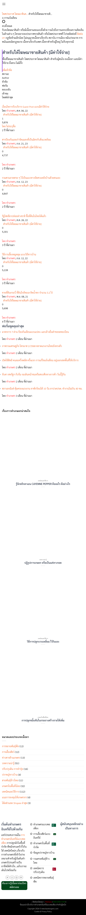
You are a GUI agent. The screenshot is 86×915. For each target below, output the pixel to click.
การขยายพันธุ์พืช (10, 746)
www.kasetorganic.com (49, 908)
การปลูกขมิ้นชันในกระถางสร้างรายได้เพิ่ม (43, 720)
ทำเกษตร (10, 110)
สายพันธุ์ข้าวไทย (10, 780)
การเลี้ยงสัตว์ (8, 751)
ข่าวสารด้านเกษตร (11, 757)
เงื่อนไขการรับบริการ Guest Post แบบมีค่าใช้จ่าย (25, 106)
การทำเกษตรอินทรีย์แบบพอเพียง (13, 838)
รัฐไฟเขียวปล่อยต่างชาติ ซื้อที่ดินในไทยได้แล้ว (24, 216)
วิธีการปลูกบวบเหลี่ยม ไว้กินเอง (43, 641)
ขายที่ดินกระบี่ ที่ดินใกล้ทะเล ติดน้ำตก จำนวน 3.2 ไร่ (27, 292)
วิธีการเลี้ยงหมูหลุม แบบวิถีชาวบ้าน (19, 254)
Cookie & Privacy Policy (43, 911)
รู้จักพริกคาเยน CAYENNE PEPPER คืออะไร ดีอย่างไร (43, 483)
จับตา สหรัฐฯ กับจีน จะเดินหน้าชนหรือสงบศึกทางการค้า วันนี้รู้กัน (34, 374)
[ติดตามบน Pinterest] (16, 877)
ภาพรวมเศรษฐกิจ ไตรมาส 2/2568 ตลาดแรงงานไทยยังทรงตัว (32, 345)
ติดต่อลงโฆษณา (38, 902)
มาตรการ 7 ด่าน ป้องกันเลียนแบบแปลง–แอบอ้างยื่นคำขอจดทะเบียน (35, 331)
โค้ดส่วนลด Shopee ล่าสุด (14, 803)
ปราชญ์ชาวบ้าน (9, 774)
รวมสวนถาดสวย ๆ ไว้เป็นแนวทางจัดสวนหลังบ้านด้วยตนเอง (31, 177)
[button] (4, 4)
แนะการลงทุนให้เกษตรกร (14, 797)
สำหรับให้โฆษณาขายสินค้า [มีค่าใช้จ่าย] (22, 114)
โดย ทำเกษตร (8, 164)
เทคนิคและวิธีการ (10, 791)
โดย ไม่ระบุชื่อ (9, 126)
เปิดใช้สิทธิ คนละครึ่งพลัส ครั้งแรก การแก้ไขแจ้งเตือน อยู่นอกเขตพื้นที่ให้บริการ (40, 360)
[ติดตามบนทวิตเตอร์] (8, 877)
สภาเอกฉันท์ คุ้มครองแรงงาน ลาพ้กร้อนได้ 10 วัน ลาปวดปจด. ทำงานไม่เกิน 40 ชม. (42, 388)
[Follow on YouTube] (21, 877)
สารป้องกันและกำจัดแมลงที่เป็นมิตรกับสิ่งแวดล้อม (26, 139)
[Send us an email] (12, 877)
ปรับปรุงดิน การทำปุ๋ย (12, 768)
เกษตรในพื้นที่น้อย (11, 786)
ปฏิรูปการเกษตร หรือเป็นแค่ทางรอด (43, 562)
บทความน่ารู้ (8, 763)
